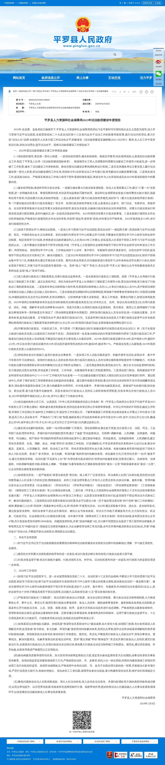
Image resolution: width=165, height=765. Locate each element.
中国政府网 (9, 3)
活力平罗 (146, 77)
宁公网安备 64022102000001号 (19, 759)
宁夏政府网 (23, 3)
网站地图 (10, 748)
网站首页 (19, 77)
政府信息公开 (51, 77)
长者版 (158, 3)
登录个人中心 (134, 3)
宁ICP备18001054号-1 (42, 759)
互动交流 (114, 77)
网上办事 (82, 77)
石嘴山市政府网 (39, 3)
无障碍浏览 (147, 3)
